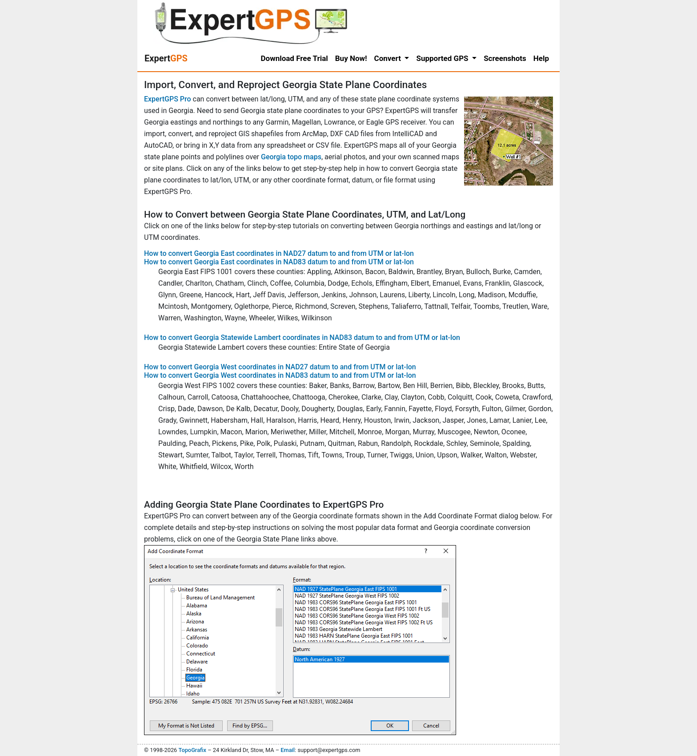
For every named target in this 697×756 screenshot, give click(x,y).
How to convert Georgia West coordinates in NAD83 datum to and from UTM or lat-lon (280, 375)
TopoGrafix (192, 750)
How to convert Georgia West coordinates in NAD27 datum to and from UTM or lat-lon (280, 367)
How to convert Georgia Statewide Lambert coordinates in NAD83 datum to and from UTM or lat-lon (302, 337)
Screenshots (505, 58)
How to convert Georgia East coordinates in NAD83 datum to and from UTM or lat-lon (279, 262)
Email (287, 750)
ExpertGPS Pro (167, 99)
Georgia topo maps (291, 157)
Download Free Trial (294, 58)
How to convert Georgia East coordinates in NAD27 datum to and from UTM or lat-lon (279, 253)
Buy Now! (351, 58)
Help (541, 58)
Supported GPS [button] (443, 58)
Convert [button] (388, 58)
